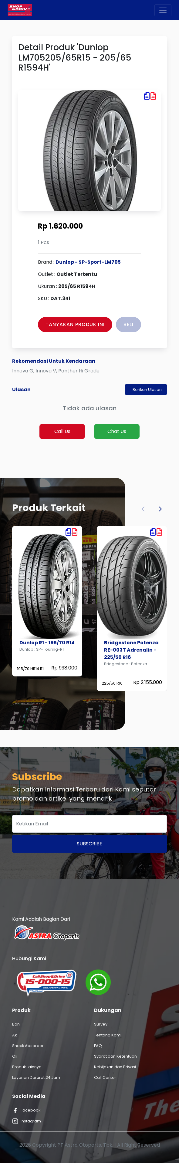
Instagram (26, 1121)
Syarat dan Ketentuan (115, 1056)
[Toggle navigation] (162, 10)
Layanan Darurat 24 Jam (36, 1077)
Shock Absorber (28, 1045)
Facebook (26, 1110)
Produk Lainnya (27, 1066)
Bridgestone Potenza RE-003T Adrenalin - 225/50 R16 (131, 650)
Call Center (105, 1077)
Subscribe (89, 843)
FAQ (98, 1045)
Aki (15, 1035)
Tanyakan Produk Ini (75, 324)
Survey (100, 1024)
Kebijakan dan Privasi (115, 1066)
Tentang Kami (107, 1035)
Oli (14, 1056)
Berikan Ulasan (147, 389)
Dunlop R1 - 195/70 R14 (47, 642)
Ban (16, 1024)
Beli (128, 324)
